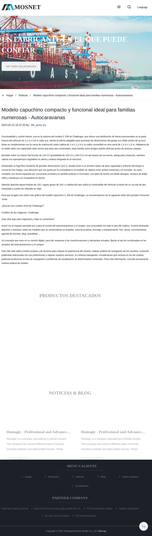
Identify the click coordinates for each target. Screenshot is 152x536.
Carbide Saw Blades (127, 508)
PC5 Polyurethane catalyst (98, 508)
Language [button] (142, 7)
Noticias (23, 95)
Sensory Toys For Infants (56, 516)
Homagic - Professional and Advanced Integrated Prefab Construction (63, 435)
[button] (119, 7)
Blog (104, 476)
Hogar (9, 95)
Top (144, 526)
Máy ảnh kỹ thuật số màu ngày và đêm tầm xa (56, 508)
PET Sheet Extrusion (84, 516)
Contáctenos (83, 485)
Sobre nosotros (131, 476)
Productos (54, 476)
